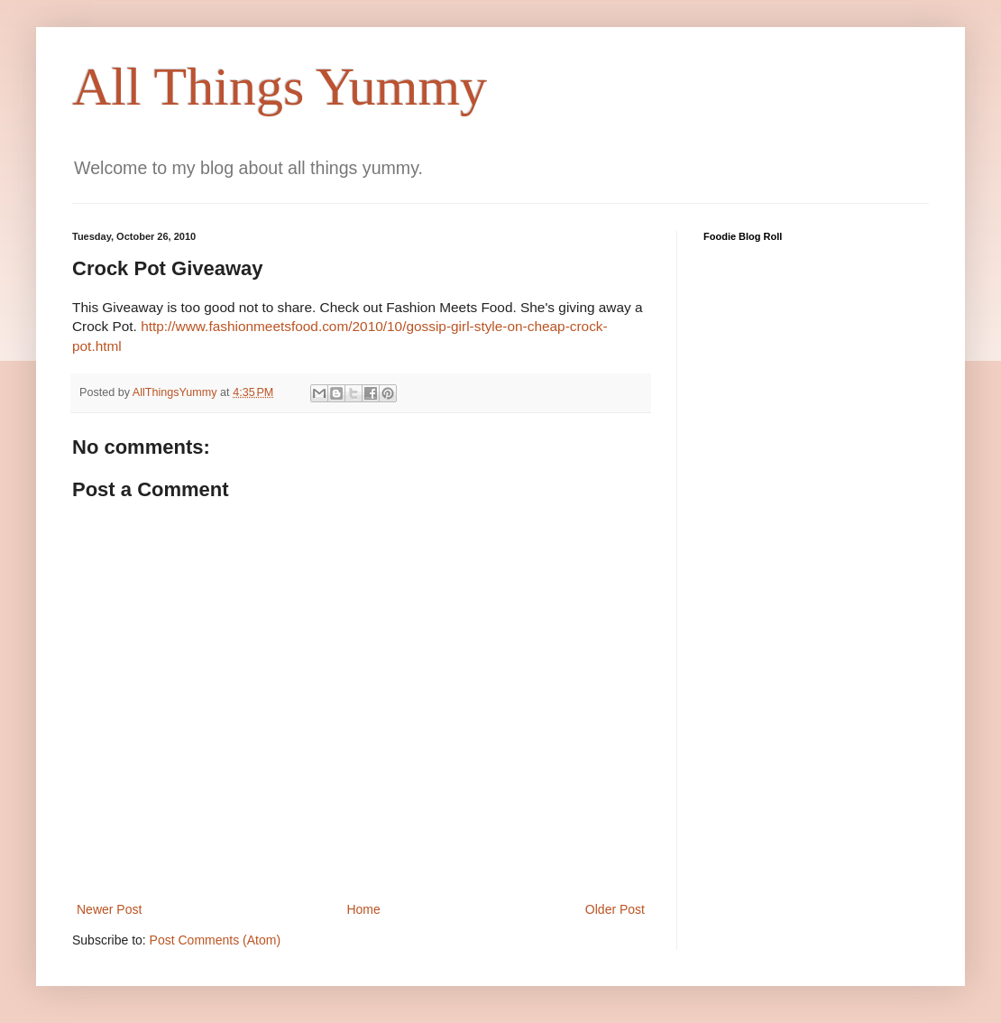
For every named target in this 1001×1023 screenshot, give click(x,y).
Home (363, 909)
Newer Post (109, 909)
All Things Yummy (279, 86)
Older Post (615, 909)
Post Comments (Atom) (215, 940)
